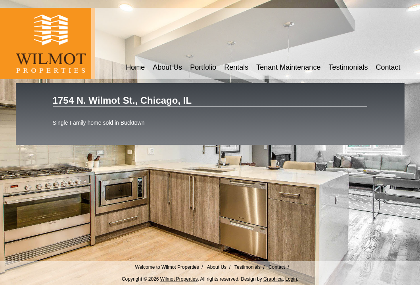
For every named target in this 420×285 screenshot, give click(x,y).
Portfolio (203, 67)
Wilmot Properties (179, 279)
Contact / (278, 267)
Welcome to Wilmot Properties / (169, 267)
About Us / (218, 267)
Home (135, 67)
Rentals (236, 67)
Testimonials (348, 67)
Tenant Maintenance (288, 67)
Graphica (273, 279)
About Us (167, 67)
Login (291, 279)
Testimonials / (249, 267)
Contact (388, 67)
